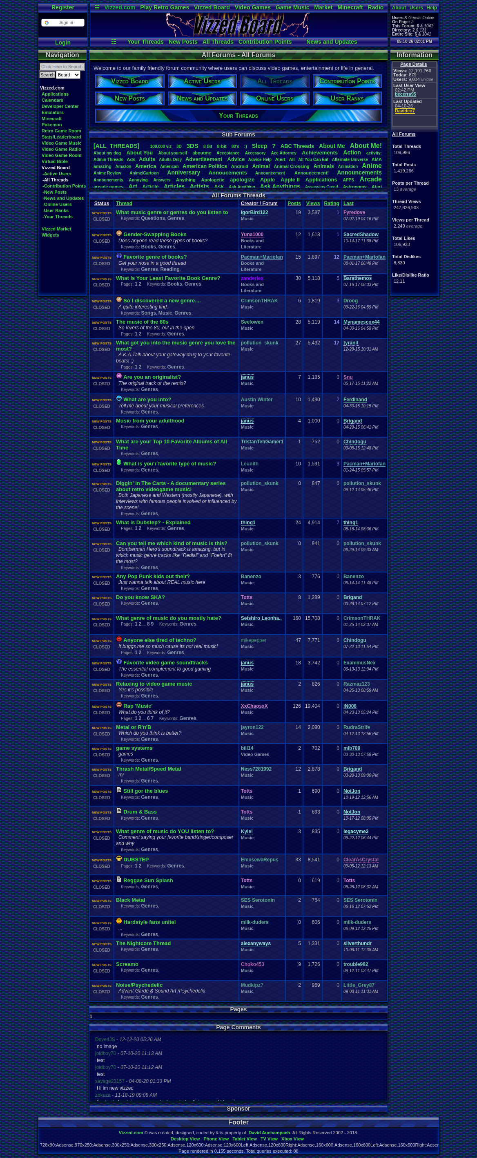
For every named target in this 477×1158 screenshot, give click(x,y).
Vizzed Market (56, 228)
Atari (377, 186)
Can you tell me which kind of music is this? (171, 543)
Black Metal (130, 900)
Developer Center (60, 106)
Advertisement (204, 159)
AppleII (290, 180)
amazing (102, 166)
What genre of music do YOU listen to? (165, 831)
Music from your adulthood (150, 421)
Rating (331, 203)
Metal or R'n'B (133, 727)
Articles (174, 186)
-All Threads (55, 179)
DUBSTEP (136, 859)
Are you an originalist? (152, 377)
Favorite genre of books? (155, 257)
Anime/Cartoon (144, 173)
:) (245, 146)
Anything (186, 179)
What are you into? (147, 399)
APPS (348, 180)
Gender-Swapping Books (155, 234)
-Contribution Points (64, 185)
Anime (372, 165)
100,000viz (161, 146)
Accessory (255, 153)
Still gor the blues (145, 791)
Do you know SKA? (140, 597)
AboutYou (139, 153)
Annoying (138, 180)
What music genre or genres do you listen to (172, 212)
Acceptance (227, 153)
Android (239, 166)
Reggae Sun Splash (148, 880)
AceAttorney (283, 153)
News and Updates (331, 41)
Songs (148, 313)
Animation (348, 166)
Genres (175, 218)
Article (150, 186)
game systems (134, 748)
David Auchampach (269, 1132)
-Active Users (56, 173)
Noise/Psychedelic (139, 985)
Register (62, 7)
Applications (55, 94)
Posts (294, 203)
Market (323, 7)
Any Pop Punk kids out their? (153, 576)
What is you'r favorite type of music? (169, 464)
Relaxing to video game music (154, 684)
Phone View (216, 1138)
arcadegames (108, 186)
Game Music (292, 7)
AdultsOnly (170, 159)
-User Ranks (55, 210)
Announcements (359, 172)
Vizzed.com (119, 7)
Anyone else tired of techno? (159, 640)
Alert (280, 159)
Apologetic (213, 179)
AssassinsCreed (321, 187)
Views (313, 203)
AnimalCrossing (291, 166)
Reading (169, 269)
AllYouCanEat (313, 159)
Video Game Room (62, 155)
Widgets (50, 234)
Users (416, 8)
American (169, 166)
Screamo (127, 964)
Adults (147, 159)
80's (235, 146)
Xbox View (292, 1138)
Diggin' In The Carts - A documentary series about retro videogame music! (171, 486)
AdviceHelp (260, 159)
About (399, 8)
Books (148, 247)
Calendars (52, 100)
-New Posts (54, 192)
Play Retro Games (164, 7)
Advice (236, 159)
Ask (219, 186)
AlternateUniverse (350, 159)
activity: (374, 153)
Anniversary (183, 172)
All (292, 159)
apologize (242, 180)
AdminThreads (108, 159)
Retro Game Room (61, 130)
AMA (377, 159)
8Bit (207, 146)
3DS (192, 145)
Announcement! (311, 172)
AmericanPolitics (205, 166)
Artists (199, 186)
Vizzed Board (212, 7)
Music (247, 218)
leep (259, 146)
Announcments (108, 180)
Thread (124, 203)
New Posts (183, 41)
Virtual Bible (55, 161)
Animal (261, 166)
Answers (162, 180)
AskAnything (242, 187)
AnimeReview (107, 173)
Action (352, 152)
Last (348, 203)
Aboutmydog (107, 153)
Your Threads (145, 41)
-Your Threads (57, 216)
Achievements (320, 153)
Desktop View (185, 1138)
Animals (323, 166)
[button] (62, 23)
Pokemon (52, 124)
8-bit (222, 146)
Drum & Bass (140, 812)
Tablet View (244, 1138)
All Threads (218, 41)
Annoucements (228, 173)
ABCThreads (297, 146)
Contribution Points (265, 41)
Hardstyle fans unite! (149, 922)
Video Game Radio (61, 149)
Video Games (253, 7)
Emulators (53, 112)
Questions (153, 218)
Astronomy (355, 186)
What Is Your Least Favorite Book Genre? (168, 278)
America (145, 166)
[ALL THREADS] (116, 146)
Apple (267, 180)
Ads (131, 159)
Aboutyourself (172, 153)
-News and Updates (63, 198)
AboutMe (332, 146)
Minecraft (350, 7)
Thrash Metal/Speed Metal (148, 769)
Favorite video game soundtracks (165, 662)
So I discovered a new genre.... (162, 300)
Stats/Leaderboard (61, 136)
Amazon (124, 166)
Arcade (371, 179)
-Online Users (57, 204)
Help (431, 8)
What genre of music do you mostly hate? (168, 618)
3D (179, 146)
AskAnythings (280, 186)
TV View (269, 1138)
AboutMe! (366, 145)
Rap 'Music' (137, 706)
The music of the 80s (142, 322)
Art (133, 186)
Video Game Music (62, 143)
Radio (376, 7)
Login (63, 42)
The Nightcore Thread (143, 943)
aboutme (201, 152)
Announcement (270, 173)
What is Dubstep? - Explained (153, 522)
